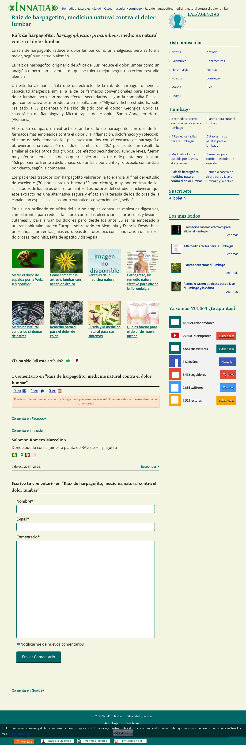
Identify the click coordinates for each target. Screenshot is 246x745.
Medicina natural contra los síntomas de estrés (28, 319)
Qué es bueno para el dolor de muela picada (143, 319)
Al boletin (177, 198)
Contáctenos (133, 723)
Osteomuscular (114, 8)
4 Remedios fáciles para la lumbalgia (184, 138)
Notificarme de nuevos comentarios (52, 644)
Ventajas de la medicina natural (104, 265)
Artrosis (212, 52)
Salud (97, 8)
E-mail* (22, 519)
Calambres (178, 61)
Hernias (212, 69)
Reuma (176, 96)
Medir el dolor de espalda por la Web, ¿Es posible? (28, 267)
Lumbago (135, 8)
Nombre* (24, 501)
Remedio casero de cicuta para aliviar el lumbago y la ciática (219, 176)
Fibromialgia (180, 69)
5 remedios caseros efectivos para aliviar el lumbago (186, 123)
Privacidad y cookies (139, 716)
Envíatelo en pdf (132, 740)
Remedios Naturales (76, 8)
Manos (176, 87)
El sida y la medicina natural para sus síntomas (104, 319)
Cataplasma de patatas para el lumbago (216, 140)
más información (19, 734)
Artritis (176, 52)
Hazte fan (228, 362)
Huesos (176, 78)
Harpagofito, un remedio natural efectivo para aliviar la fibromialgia (143, 270)
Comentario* (28, 537)
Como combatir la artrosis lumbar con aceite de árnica (66, 267)
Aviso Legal (111, 723)
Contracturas (216, 61)
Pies (209, 87)
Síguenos (228, 374)
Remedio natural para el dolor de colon (66, 319)
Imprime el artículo (95, 740)
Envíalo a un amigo (59, 740)
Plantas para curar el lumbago (220, 121)
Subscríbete (226, 336)
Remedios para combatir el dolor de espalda (220, 158)
